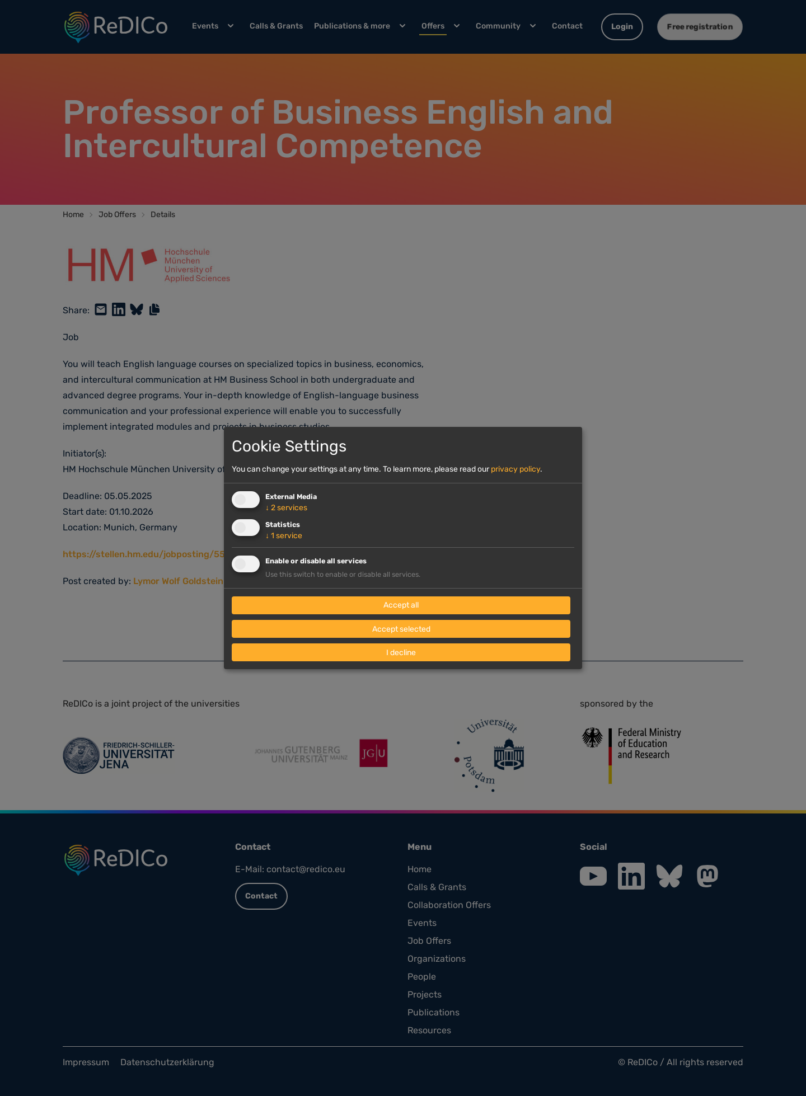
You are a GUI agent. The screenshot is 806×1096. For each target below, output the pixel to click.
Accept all (401, 605)
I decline (401, 652)
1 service (283, 535)
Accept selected (401, 629)
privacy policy (515, 469)
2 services (286, 507)
